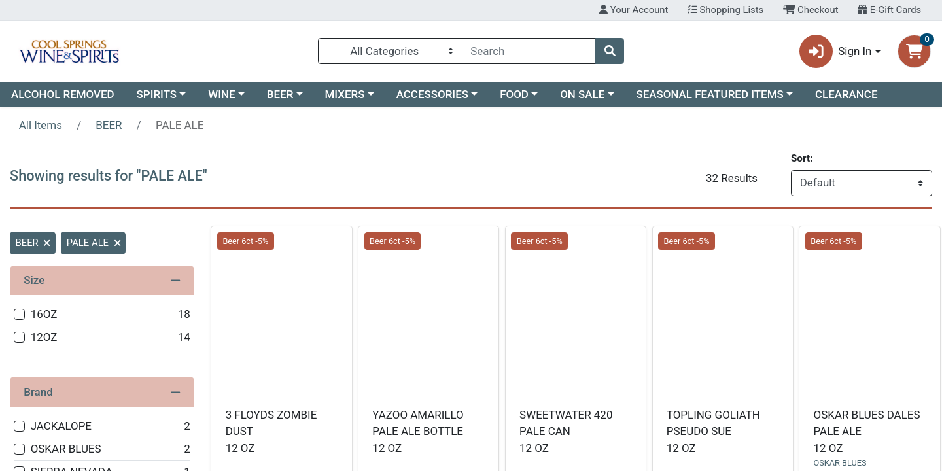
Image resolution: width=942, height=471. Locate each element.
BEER (280, 94)
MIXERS (345, 94)
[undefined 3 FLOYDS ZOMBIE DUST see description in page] (281, 309)
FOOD (514, 94)
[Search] (529, 51)
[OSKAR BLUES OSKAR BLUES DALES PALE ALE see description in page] (870, 309)
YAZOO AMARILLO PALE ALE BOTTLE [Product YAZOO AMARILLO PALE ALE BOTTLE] (428, 432)
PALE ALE (93, 243)
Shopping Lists (725, 10)
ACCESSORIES (432, 94)
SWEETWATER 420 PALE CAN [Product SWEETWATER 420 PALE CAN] (575, 432)
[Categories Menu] (390, 51)
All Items (40, 124)
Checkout (811, 10)
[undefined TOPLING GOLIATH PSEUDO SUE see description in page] (722, 309)
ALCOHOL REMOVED (62, 94)
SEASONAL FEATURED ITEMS (709, 94)
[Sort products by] (861, 183)
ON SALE (582, 94)
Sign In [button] (835, 51)
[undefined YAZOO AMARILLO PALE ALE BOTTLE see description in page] (429, 309)
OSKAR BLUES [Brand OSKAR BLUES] (840, 463)
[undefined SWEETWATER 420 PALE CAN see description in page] (576, 309)
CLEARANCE (846, 94)
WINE (221, 94)
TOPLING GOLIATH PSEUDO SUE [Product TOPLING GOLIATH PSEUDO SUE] (723, 432)
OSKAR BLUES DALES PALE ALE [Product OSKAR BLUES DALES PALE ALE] (870, 432)
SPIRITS (157, 94)
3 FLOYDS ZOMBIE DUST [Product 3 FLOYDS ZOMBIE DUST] (282, 432)
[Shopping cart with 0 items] (914, 51)
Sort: (801, 158)
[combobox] (529, 51)
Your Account (633, 10)
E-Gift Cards (889, 10)
